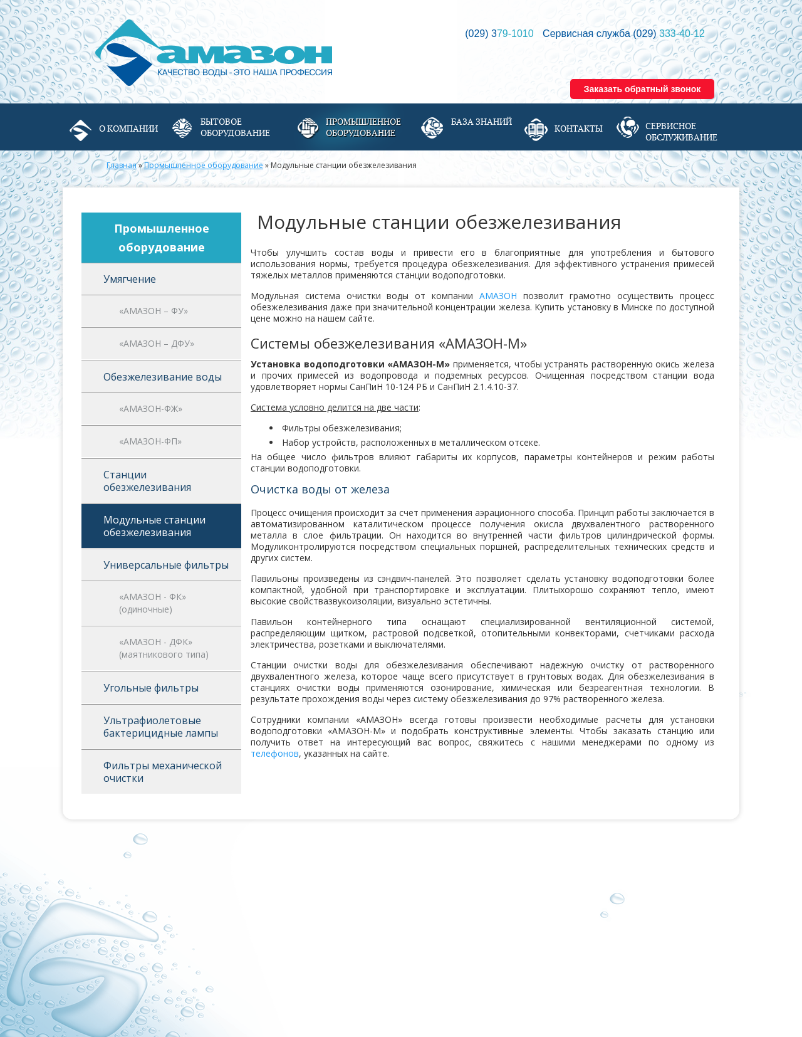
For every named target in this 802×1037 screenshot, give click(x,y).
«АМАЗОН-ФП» (150, 441)
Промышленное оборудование (363, 127)
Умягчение (129, 279)
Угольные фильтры (151, 688)
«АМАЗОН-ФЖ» (150, 408)
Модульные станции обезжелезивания (154, 526)
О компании (128, 128)
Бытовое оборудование (235, 127)
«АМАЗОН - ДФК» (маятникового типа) (164, 648)
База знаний (481, 121)
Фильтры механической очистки (162, 772)
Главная (122, 165)
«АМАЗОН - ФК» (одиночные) (152, 603)
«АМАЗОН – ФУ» (153, 311)
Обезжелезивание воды (162, 377)
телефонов (275, 753)
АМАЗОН (498, 296)
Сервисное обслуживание (681, 131)
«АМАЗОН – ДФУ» (156, 343)
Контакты (579, 128)
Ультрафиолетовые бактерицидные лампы (160, 726)
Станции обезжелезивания (147, 481)
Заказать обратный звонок (642, 89)
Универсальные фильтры (166, 565)
